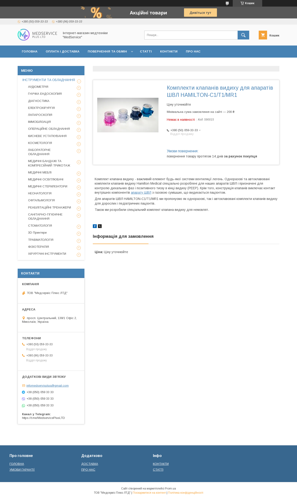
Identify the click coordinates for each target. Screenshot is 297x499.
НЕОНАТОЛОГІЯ (40, 193)
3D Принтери (37, 232)
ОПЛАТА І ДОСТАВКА (62, 51)
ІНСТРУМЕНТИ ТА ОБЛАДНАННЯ (48, 80)
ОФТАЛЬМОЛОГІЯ (41, 200)
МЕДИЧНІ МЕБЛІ (40, 172)
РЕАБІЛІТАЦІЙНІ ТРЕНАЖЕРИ (49, 207)
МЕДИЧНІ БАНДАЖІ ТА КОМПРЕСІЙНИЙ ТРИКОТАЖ (49, 163)
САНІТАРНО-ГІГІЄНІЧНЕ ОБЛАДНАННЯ (45, 216)
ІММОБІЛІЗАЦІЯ (39, 122)
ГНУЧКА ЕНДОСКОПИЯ (45, 93)
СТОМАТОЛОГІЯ (40, 225)
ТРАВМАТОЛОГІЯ (40, 239)
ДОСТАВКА (89, 464)
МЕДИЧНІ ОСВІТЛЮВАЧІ (45, 179)
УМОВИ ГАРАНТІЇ (22, 469)
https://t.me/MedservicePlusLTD (43, 418)
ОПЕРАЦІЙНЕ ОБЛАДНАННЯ (49, 128)
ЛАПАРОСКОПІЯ (40, 115)
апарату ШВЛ (141, 192)
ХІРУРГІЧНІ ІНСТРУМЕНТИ (47, 253)
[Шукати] (243, 35)
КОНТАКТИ (169, 51)
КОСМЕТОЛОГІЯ (40, 143)
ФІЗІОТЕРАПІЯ (38, 246)
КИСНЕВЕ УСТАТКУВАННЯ (47, 136)
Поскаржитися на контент (149, 492)
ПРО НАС (193, 51)
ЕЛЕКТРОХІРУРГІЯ (41, 108)
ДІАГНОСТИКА (38, 101)
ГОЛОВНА (29, 51)
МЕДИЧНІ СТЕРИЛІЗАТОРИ (47, 186)
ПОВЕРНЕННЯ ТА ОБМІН (107, 51)
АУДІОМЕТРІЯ (38, 86)
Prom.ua (170, 488)
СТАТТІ (146, 51)
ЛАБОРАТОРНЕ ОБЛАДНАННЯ (39, 152)
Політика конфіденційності (185, 492)
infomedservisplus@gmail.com (47, 385)
